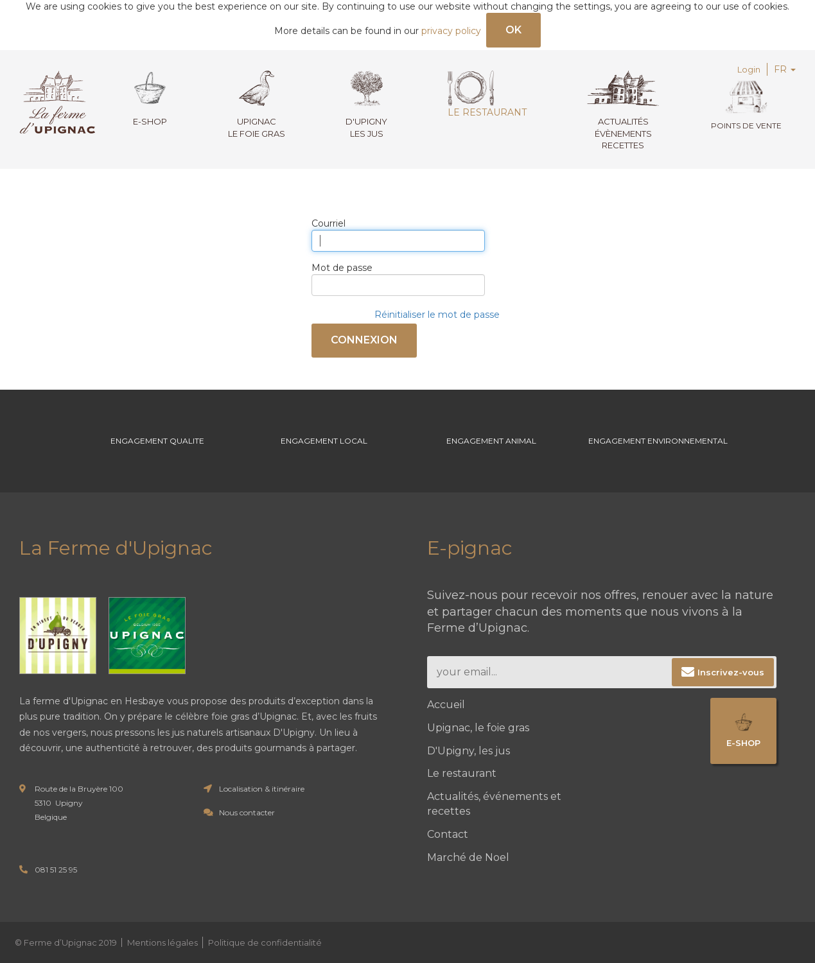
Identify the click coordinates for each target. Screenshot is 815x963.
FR (785, 69)
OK (513, 30)
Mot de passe (341, 267)
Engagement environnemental (658, 441)
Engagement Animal (491, 441)
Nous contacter (247, 812)
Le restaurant (487, 94)
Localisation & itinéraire (261, 789)
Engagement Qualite (157, 441)
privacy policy (451, 31)
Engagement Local (324, 441)
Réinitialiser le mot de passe (437, 314)
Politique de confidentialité (265, 942)
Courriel (328, 223)
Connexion (364, 340)
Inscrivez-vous (730, 672)
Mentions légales (162, 942)
